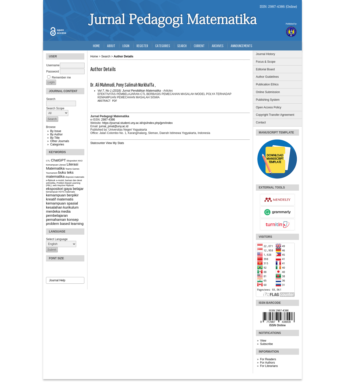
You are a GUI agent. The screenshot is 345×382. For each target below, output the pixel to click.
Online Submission (268, 92)
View (263, 340)
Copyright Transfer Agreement (275, 114)
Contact (261, 122)
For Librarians (269, 366)
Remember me (61, 77)
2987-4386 (108, 119)
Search (182, 45)
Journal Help (57, 280)
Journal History (265, 54)
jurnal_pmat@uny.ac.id (113, 126)
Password (52, 71)
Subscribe (266, 344)
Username (52, 65)
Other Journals (59, 141)
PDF (114, 101)
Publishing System (268, 99)
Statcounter (97, 143)
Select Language (57, 239)
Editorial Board (265, 69)
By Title (54, 137)
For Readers (268, 359)
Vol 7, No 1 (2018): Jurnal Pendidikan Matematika (129, 90)
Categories (57, 144)
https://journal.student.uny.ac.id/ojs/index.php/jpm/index (137, 123)
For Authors (267, 362)
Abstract (104, 101)
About (111, 45)
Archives (218, 45)
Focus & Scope (265, 61)
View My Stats (115, 143)
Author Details (123, 56)
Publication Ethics (267, 84)
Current (199, 45)
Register (142, 45)
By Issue (55, 131)
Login (125, 45)
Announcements (241, 45)
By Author (56, 134)
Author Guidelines (267, 76)
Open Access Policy (268, 107)
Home (96, 45)
